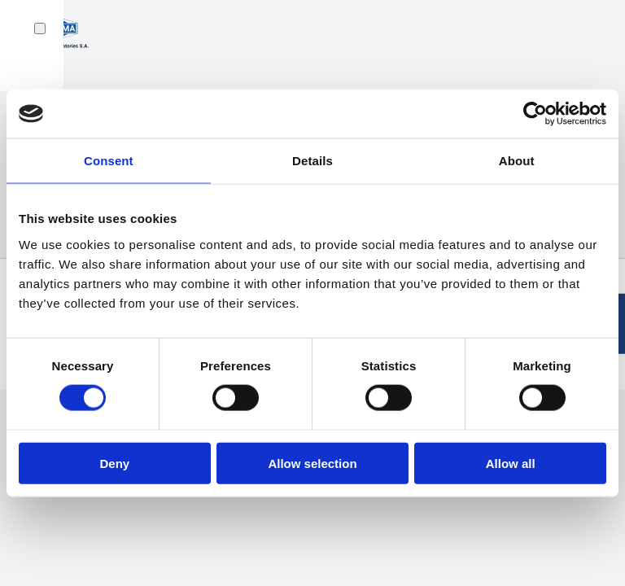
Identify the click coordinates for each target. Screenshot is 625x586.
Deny (114, 463)
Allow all (510, 463)
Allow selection (312, 463)
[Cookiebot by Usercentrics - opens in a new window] (535, 114)
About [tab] (517, 161)
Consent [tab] (108, 161)
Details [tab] (312, 161)
